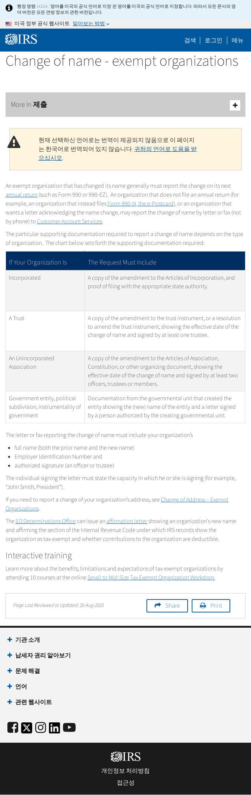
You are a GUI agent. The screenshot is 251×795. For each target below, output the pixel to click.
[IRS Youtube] (69, 728)
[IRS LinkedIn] (54, 730)
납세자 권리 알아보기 (43, 655)
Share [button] (172, 605)
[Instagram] (40, 728)
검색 (190, 40)
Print (216, 605)
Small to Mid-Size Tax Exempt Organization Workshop (150, 578)
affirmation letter (126, 521)
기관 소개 (27, 640)
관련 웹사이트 (33, 702)
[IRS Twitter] (26, 730)
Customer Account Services (69, 221)
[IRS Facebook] (12, 728)
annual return (21, 195)
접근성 (126, 782)
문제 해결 (27, 671)
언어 (21, 687)
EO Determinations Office (46, 521)
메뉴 (238, 40)
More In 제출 (125, 105)
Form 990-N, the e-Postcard (141, 204)
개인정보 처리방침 (125, 771)
